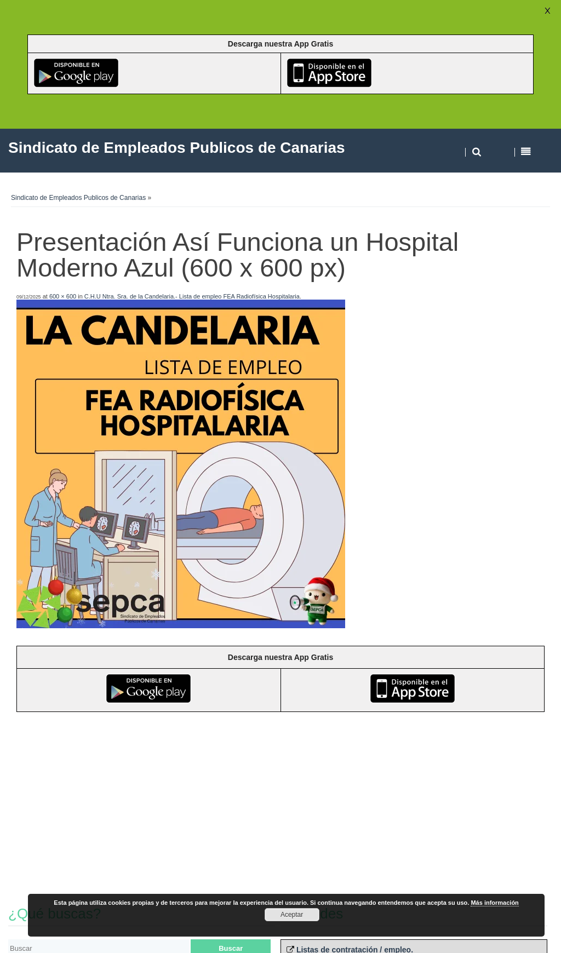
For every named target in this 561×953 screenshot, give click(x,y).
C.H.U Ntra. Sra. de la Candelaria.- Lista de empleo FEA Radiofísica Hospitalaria (192, 296)
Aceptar (291, 914)
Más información (494, 902)
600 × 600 (62, 296)
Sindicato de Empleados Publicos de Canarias (78, 198)
